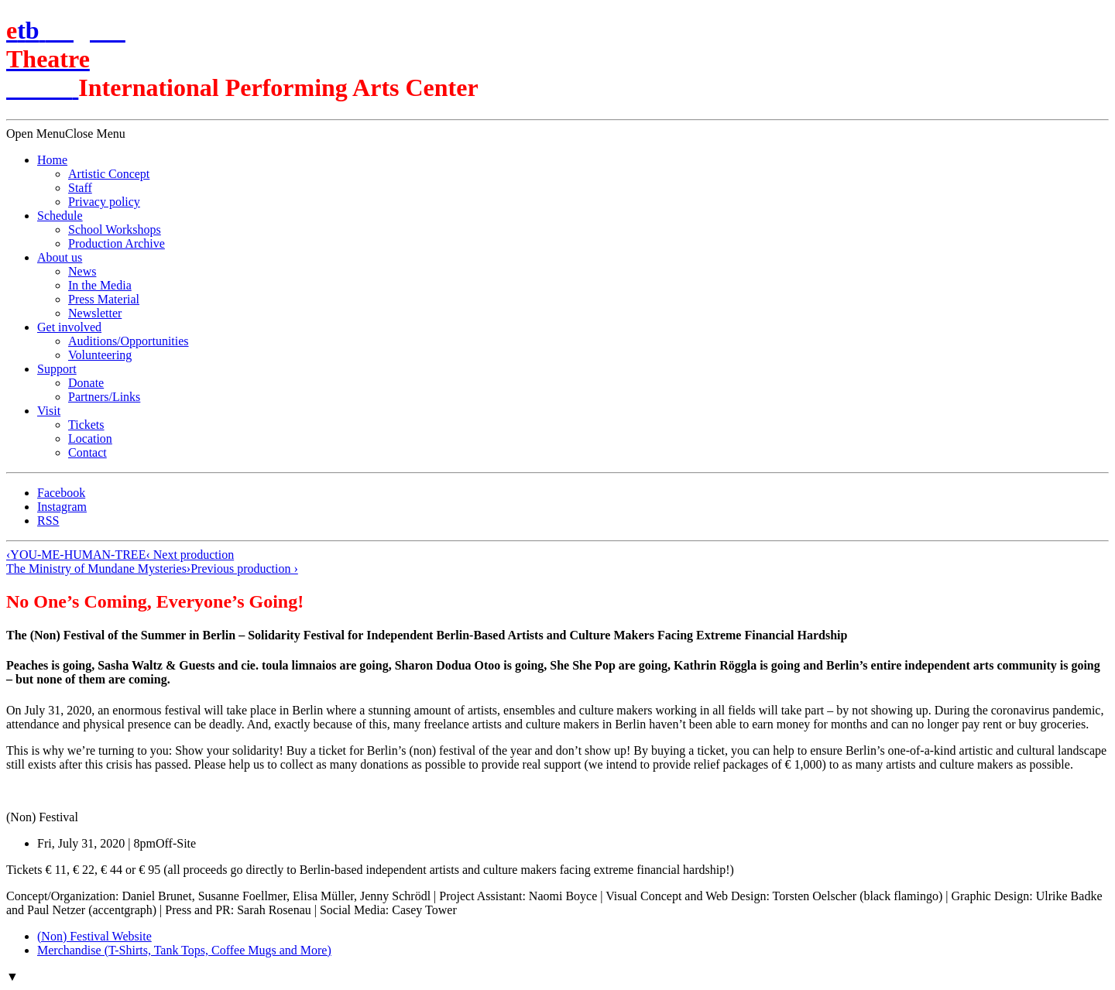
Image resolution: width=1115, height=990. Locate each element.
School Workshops (114, 229)
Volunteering (100, 354)
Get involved (69, 327)
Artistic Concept (108, 173)
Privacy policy (104, 201)
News (82, 271)
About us (59, 257)
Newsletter (95, 313)
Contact (87, 452)
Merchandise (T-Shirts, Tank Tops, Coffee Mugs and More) (184, 950)
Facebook (61, 492)
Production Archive (116, 243)
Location (90, 438)
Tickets (86, 424)
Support (57, 368)
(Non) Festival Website (94, 936)
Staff (80, 187)
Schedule (60, 215)
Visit (48, 410)
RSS (48, 520)
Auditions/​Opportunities (128, 341)
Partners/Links (104, 396)
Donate (86, 382)
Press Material (103, 299)
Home (52, 159)
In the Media (100, 285)
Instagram (62, 506)
